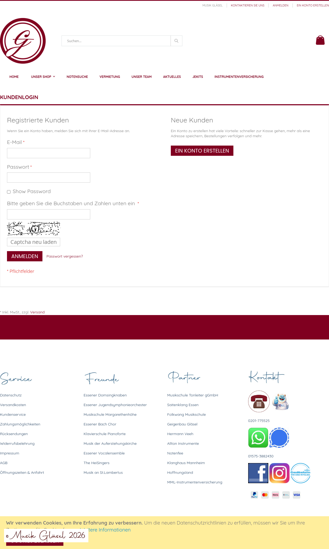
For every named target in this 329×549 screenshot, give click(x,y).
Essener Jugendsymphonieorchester (115, 404)
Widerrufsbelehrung (17, 443)
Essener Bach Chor (100, 424)
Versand (37, 312)
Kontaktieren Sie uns (248, 5)
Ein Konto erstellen (313, 5)
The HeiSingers (96, 462)
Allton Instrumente (183, 443)
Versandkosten (13, 404)
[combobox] (122, 40)
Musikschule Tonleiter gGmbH (192, 395)
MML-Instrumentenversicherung (194, 482)
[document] (165, 532)
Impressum (9, 453)
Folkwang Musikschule (186, 414)
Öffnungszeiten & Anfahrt (22, 472)
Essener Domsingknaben (105, 395)
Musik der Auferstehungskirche (110, 443)
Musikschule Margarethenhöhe (110, 414)
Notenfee (175, 453)
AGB (4, 462)
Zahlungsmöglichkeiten (20, 424)
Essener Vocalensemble (104, 453)
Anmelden (280, 5)
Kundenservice (13, 414)
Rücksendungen (14, 433)
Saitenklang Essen (183, 404)
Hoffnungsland (180, 472)
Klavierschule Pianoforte (105, 433)
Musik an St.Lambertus (103, 472)
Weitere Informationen (105, 530)
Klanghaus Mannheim (186, 462)
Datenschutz (10, 395)
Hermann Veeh (180, 433)
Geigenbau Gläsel (182, 424)
